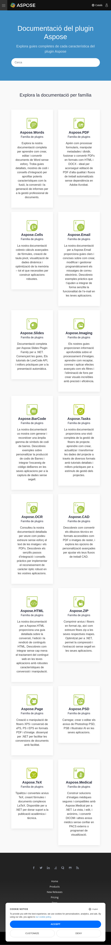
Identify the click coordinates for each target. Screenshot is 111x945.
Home (54, 881)
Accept (55, 924)
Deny (79, 933)
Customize (32, 933)
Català (97, 5)
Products (55, 886)
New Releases (55, 892)
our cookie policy (43, 917)
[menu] (3, 5)
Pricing (54, 897)
